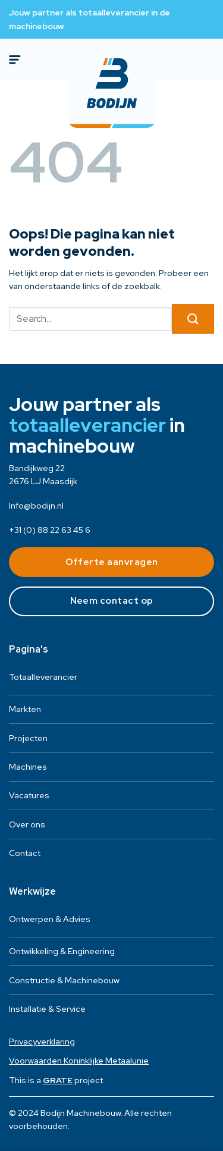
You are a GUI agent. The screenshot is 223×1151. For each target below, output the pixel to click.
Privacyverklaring (42, 1041)
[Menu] (16, 59)
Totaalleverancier (43, 677)
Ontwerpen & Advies (49, 919)
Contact (24, 853)
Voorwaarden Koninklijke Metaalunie (79, 1060)
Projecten (28, 738)
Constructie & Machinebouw (64, 980)
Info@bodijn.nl (36, 505)
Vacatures (29, 795)
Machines (28, 766)
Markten (25, 709)
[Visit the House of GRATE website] (58, 1080)
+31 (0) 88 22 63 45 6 (49, 530)
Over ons (27, 824)
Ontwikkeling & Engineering (62, 951)
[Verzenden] (193, 319)
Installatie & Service (47, 1008)
